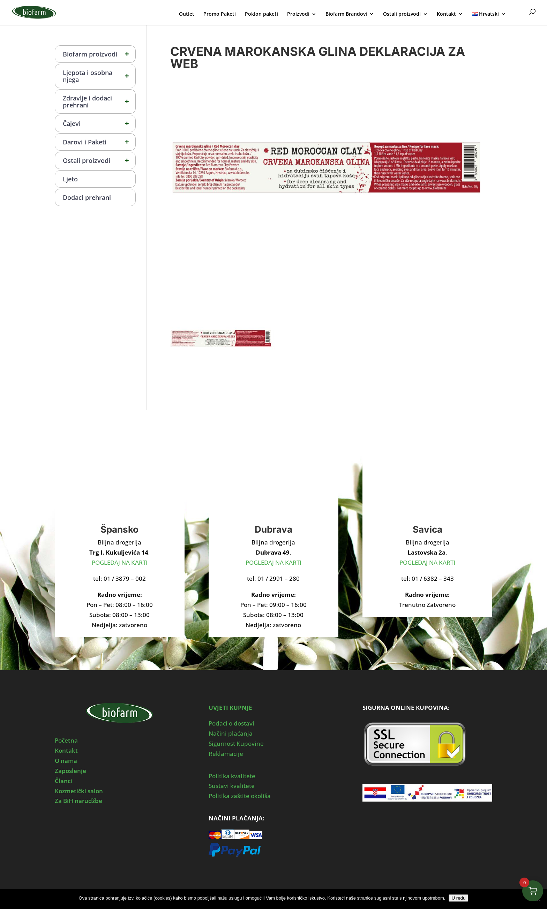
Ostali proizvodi (402, 14)
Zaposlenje (70, 771)
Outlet (186, 14)
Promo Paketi (219, 14)
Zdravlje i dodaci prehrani (99, 101)
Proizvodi (298, 14)
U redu (458, 898)
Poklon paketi (261, 14)
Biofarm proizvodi (99, 54)
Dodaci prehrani (87, 197)
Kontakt (446, 14)
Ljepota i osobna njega (99, 76)
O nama (66, 761)
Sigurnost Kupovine (236, 743)
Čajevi (99, 123)
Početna (66, 740)
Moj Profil (518, 13)
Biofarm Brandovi (346, 14)
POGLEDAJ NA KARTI (120, 562)
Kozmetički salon (79, 791)
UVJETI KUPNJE (230, 708)
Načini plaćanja (231, 733)
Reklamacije (226, 754)
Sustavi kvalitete (232, 786)
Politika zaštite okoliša (240, 796)
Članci (63, 781)
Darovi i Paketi (99, 142)
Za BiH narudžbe (78, 801)
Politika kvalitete (232, 776)
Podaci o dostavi (231, 723)
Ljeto (70, 179)
